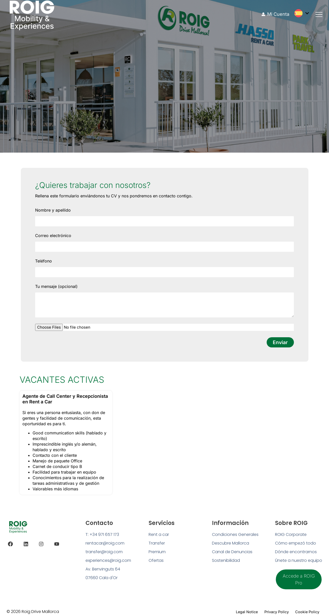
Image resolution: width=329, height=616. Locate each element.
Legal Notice (235, 610)
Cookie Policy (304, 610)
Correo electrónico (53, 235)
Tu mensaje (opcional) (56, 286)
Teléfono (43, 260)
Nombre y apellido (53, 210)
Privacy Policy (269, 610)
